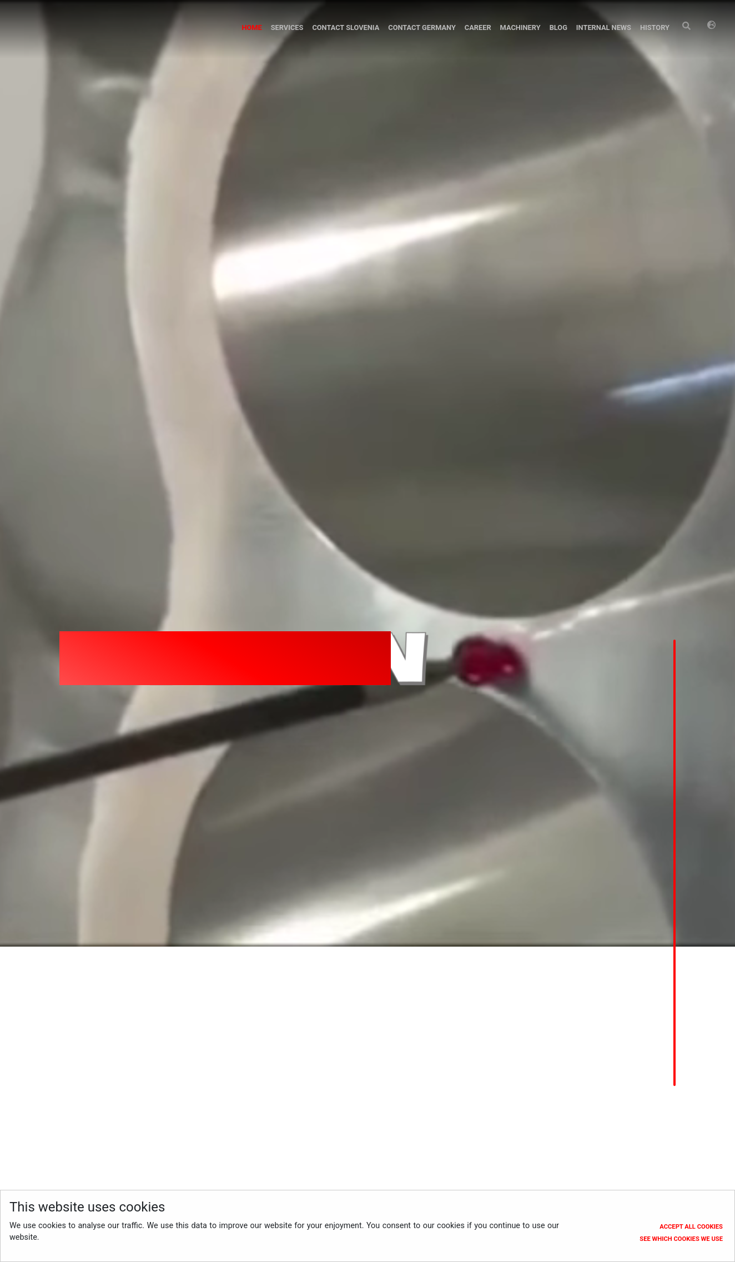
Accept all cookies (691, 1226)
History (654, 27)
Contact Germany (422, 27)
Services (287, 27)
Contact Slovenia (345, 27)
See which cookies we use (681, 1239)
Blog (558, 27)
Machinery (520, 27)
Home (251, 27)
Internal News (603, 27)
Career (478, 27)
